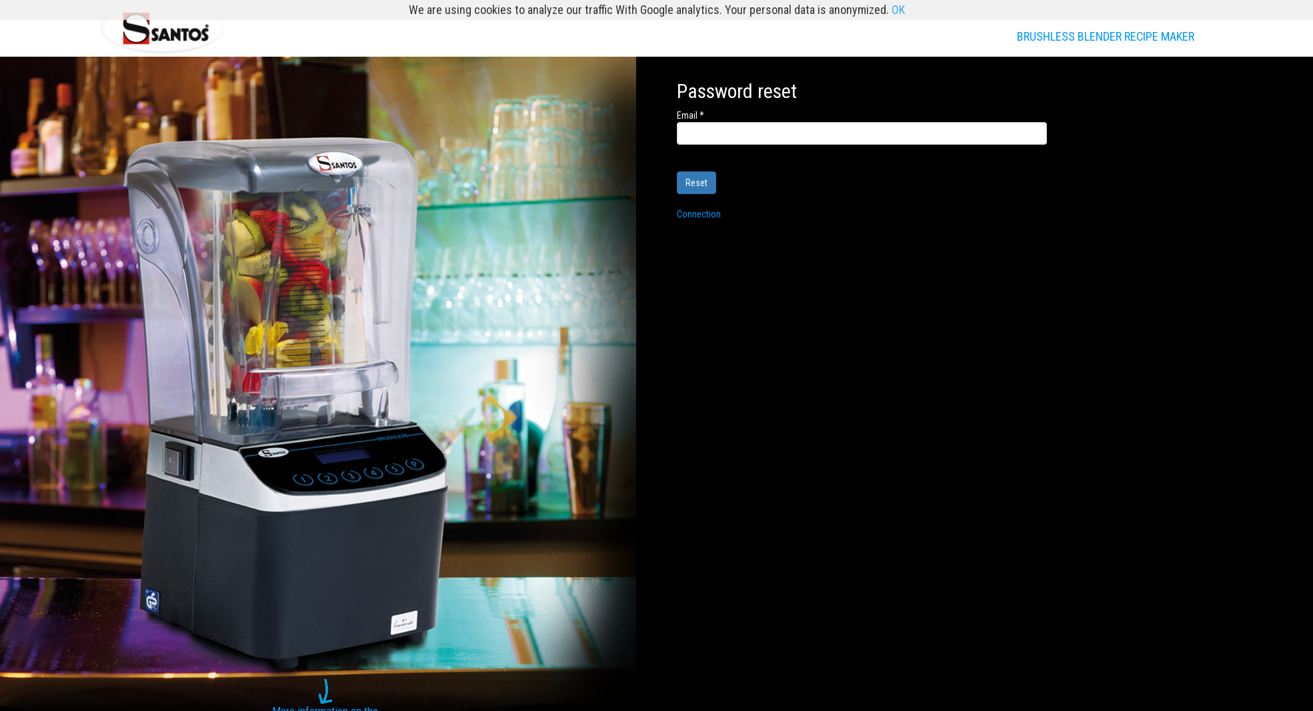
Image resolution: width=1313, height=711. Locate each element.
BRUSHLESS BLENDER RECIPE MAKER (1105, 36)
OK (898, 10)
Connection (699, 214)
